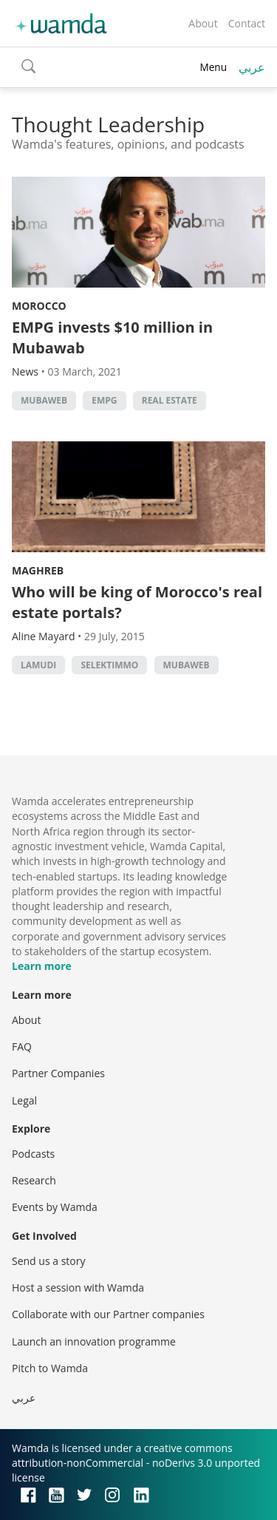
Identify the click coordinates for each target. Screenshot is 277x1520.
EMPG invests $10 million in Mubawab (112, 337)
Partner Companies (58, 1073)
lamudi (38, 665)
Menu (213, 67)
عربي (252, 67)
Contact (246, 23)
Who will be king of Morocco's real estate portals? (137, 602)
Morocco (39, 306)
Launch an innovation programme (94, 1341)
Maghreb (38, 570)
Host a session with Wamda (78, 1287)
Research (34, 1180)
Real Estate (169, 400)
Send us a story (48, 1261)
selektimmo (109, 665)
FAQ (22, 1046)
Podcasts (33, 1154)
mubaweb (44, 400)
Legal (24, 1100)
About (202, 23)
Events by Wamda (55, 1207)
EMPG (104, 400)
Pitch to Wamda (50, 1368)
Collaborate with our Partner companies (108, 1314)
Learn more (42, 966)
